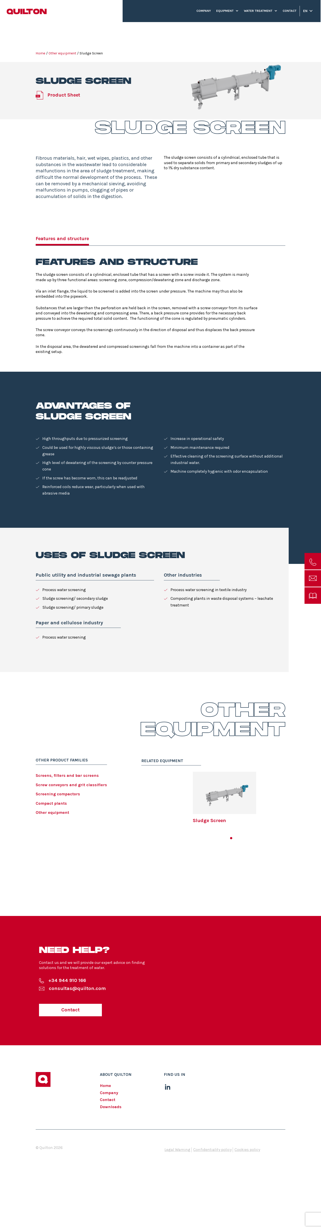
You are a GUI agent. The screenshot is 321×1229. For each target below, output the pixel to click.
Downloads (110, 1106)
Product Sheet (63, 95)
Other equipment (62, 53)
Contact (289, 11)
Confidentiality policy (212, 1149)
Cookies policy (247, 1149)
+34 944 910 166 (67, 980)
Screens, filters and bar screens (67, 775)
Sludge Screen (209, 820)
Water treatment (258, 11)
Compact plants (51, 803)
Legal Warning (177, 1149)
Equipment (225, 11)
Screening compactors (58, 794)
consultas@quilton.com (77, 988)
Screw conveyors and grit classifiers (71, 784)
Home (40, 53)
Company (203, 11)
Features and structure (62, 238)
